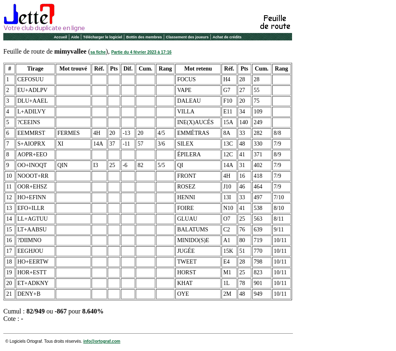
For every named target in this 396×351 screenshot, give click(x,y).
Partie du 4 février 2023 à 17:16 (141, 52)
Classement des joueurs (187, 37)
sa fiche (98, 52)
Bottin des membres (144, 37)
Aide (75, 37)
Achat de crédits (227, 37)
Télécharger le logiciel (103, 37)
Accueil (60, 37)
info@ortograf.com (101, 341)
